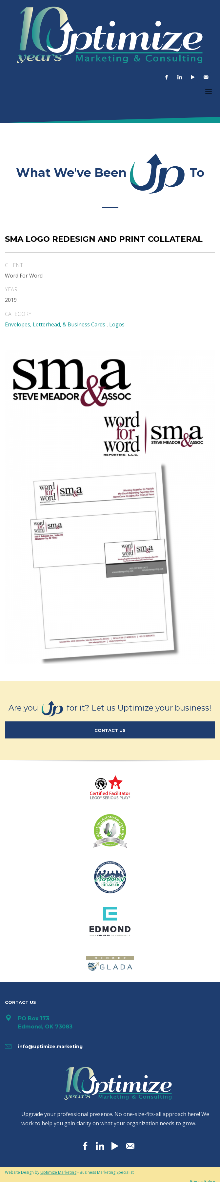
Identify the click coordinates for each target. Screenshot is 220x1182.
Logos (117, 324)
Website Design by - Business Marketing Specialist (69, 1172)
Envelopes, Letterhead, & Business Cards (55, 324)
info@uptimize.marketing (50, 1046)
